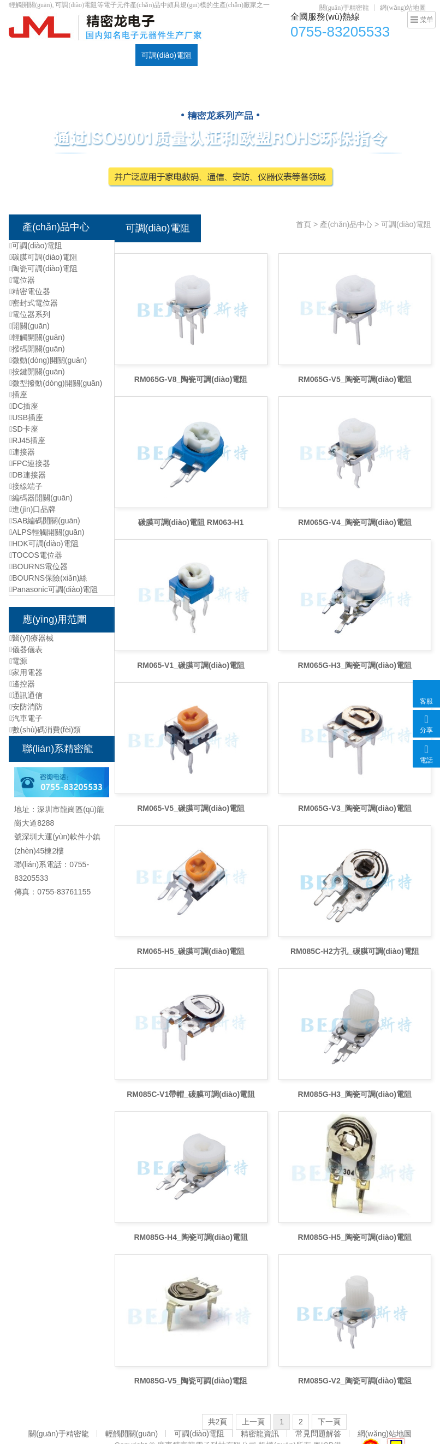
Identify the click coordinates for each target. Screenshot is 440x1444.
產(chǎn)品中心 (68, 55)
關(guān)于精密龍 (344, 7)
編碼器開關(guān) (41, 497)
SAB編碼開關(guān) (44, 520)
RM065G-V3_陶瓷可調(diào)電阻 (355, 808)
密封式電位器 (33, 303)
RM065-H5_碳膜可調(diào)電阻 (191, 951)
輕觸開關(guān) (230, 55)
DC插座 (281, 55)
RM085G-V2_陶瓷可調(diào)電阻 (355, 1380)
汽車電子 (26, 718)
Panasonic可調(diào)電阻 (53, 589)
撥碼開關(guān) (37, 348)
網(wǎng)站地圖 (403, 7)
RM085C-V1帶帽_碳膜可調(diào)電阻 (191, 1094)
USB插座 (26, 417)
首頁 (22, 55)
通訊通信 (26, 695)
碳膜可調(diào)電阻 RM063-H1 (191, 522)
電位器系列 (29, 314)
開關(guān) (29, 325)
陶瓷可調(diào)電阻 (43, 268)
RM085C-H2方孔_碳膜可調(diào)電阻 (354, 951)
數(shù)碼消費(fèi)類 (45, 729)
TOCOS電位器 (35, 555)
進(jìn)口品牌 (32, 509)
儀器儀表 (26, 649)
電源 (18, 661)
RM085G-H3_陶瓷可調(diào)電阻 (355, 1094)
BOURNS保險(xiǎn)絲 (48, 578)
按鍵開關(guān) (37, 371)
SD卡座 (23, 429)
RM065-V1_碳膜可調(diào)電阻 (191, 665)
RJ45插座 (27, 440)
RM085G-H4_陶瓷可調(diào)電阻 (190, 1237)
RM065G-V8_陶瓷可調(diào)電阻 (191, 379)
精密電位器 (29, 291)
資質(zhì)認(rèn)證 (338, 55)
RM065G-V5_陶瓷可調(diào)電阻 (355, 379)
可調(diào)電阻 (166, 55)
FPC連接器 (29, 463)
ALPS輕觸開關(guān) (46, 532)
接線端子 (26, 486)
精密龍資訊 (260, 1433)
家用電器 (26, 672)
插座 (18, 394)
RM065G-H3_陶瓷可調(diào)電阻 (355, 665)
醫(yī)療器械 (31, 638)
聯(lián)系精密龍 (42, 77)
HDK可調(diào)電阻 (43, 543)
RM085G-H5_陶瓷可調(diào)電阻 (355, 1237)
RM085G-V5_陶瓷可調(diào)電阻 (191, 1380)
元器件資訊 (399, 55)
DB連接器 (27, 474)
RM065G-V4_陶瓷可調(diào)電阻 (355, 522)
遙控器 (22, 683)
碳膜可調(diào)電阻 (43, 257)
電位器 (117, 55)
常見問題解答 (318, 1433)
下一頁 (329, 1421)
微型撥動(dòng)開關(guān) (55, 383)
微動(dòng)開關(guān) (48, 360)
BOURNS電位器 (38, 566)
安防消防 (26, 706)
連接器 (22, 451)
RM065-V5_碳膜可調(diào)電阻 (191, 808)
